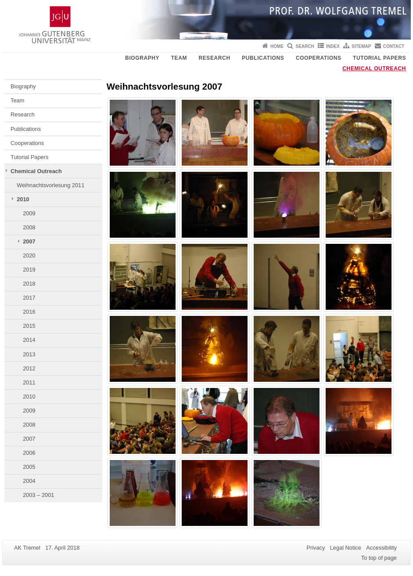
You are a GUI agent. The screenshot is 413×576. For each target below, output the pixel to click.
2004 (29, 481)
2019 (29, 269)
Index (333, 46)
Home (277, 46)
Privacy (315, 547)
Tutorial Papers (379, 58)
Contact (393, 46)
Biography (142, 58)
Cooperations (318, 58)
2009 (29, 213)
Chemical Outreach (374, 68)
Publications (263, 58)
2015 (29, 325)
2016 (29, 311)
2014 (29, 340)
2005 (29, 467)
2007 (29, 241)
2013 (29, 354)
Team (179, 58)
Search (304, 46)
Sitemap (361, 46)
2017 (29, 297)
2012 (29, 368)
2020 (29, 255)
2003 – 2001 (38, 495)
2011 (29, 382)
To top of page (379, 557)
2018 (29, 283)
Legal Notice (345, 547)
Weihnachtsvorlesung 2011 (50, 185)
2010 (23, 199)
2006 (29, 452)
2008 (29, 227)
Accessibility (381, 547)
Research (214, 58)
